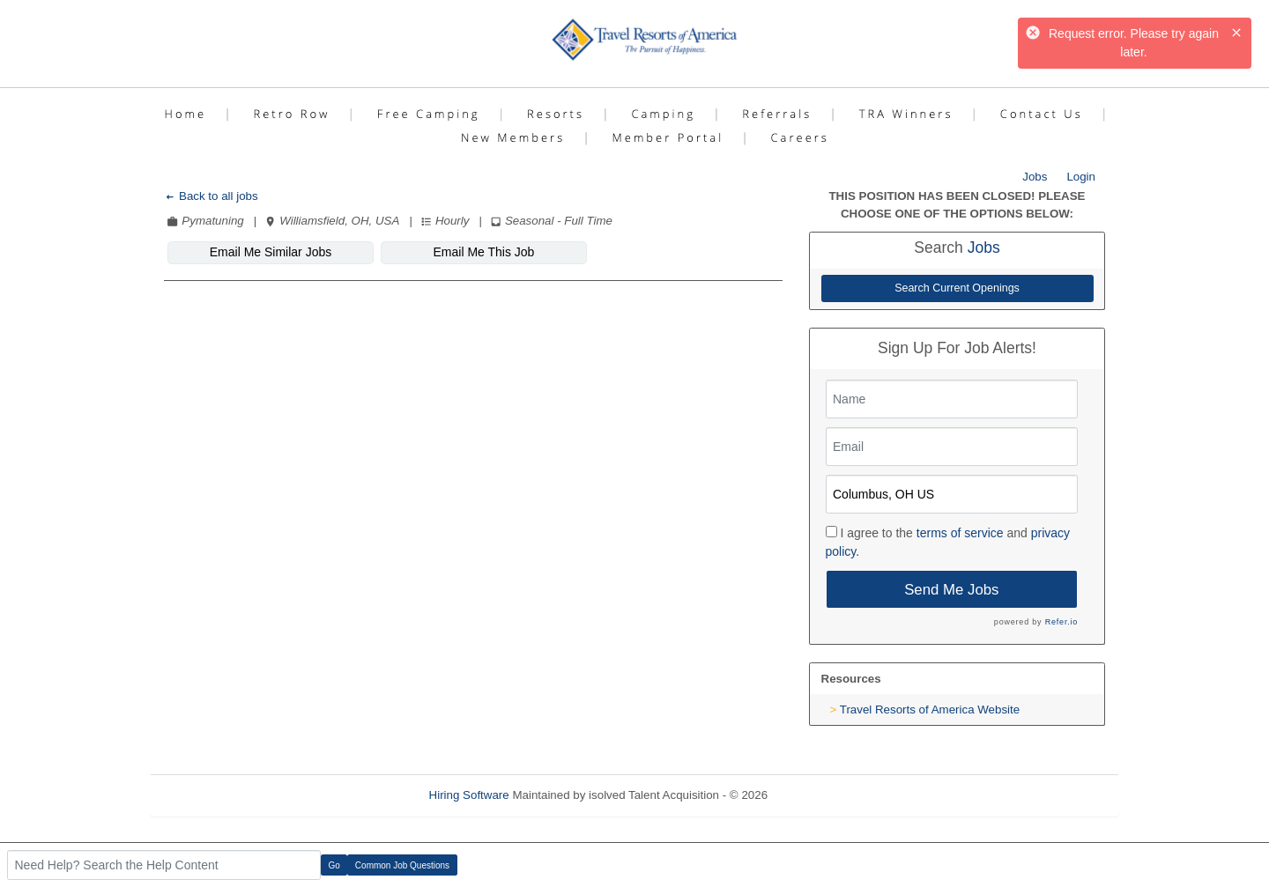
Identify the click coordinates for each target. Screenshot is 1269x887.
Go (334, 865)
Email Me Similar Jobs (270, 252)
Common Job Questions (402, 865)
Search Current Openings (957, 288)
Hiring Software (469, 795)
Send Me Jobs (951, 589)
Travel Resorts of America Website (930, 709)
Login (1080, 176)
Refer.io (1061, 621)
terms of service (960, 533)
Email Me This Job (484, 252)
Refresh (820, 795)
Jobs (1034, 176)
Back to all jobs (211, 196)
